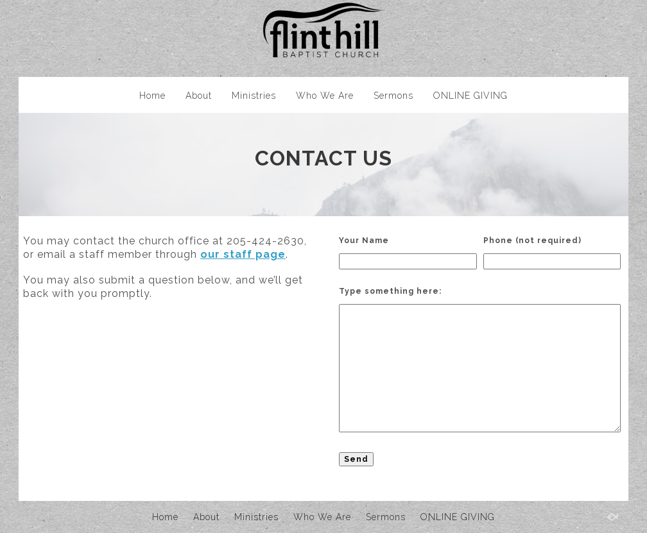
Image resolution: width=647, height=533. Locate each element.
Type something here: (390, 291)
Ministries (254, 95)
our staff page (243, 254)
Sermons (393, 95)
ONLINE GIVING (470, 95)
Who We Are (325, 95)
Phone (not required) (532, 240)
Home (152, 95)
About (198, 95)
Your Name (364, 240)
